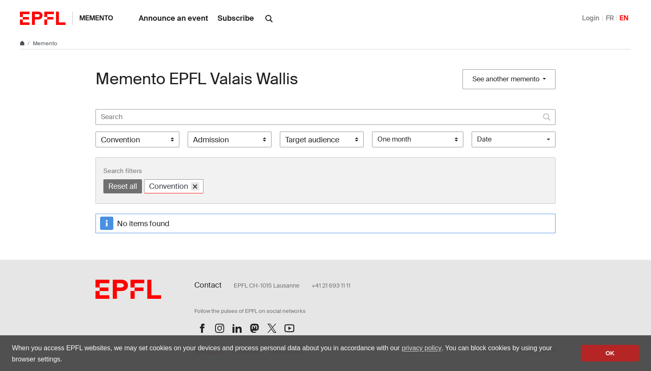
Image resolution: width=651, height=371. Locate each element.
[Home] (23, 43)
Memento (96, 18)
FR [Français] (610, 18)
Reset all (122, 186)
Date (484, 139)
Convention (174, 186)
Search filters (122, 171)
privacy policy (421, 347)
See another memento (506, 79)
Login (591, 18)
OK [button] (609, 353)
